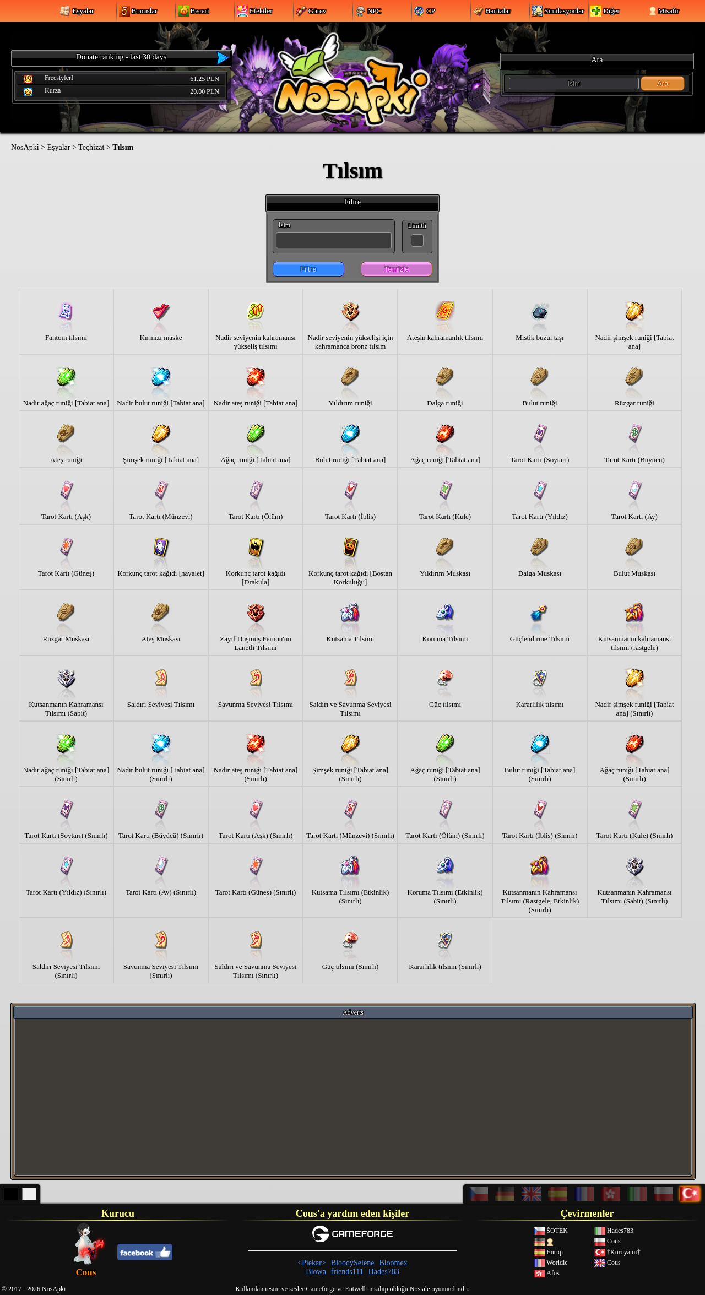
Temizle (396, 269)
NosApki (25, 147)
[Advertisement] (353, 1097)
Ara (663, 83)
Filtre (308, 269)
